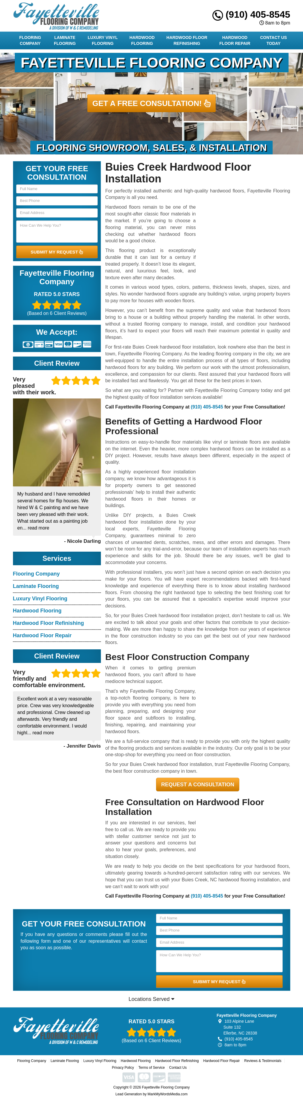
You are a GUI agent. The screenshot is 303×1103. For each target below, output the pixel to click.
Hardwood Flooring (142, 40)
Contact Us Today (273, 40)
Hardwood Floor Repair (235, 40)
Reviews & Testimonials (262, 1061)
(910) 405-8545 (251, 14)
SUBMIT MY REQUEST (57, 251)
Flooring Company (30, 40)
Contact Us (177, 1068)
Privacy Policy (123, 1068)
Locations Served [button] (151, 999)
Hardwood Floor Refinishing (186, 40)
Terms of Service (151, 1068)
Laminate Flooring (65, 40)
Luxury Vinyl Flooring (103, 40)
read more (38, 527)
